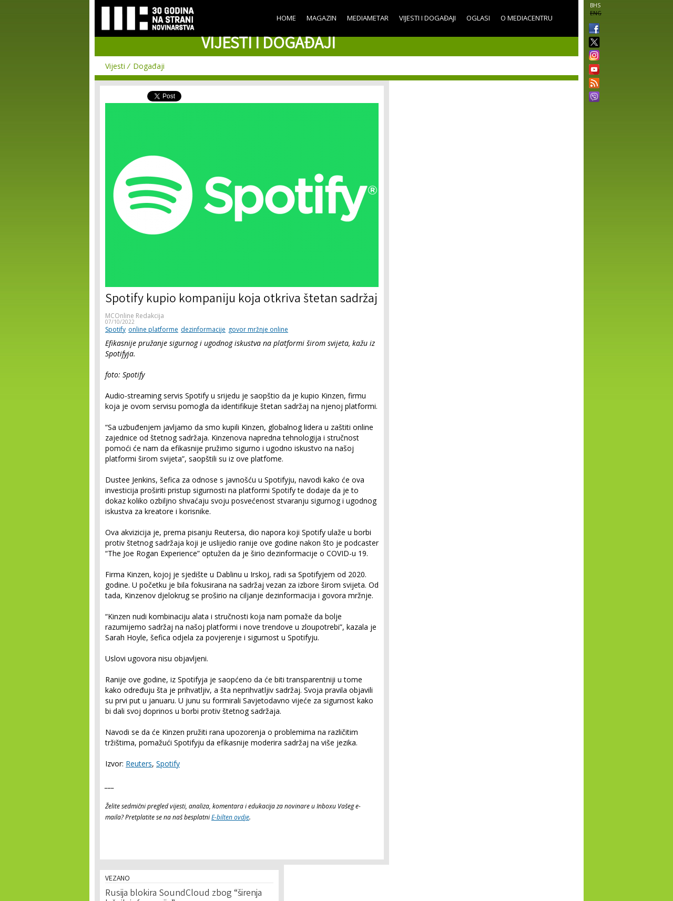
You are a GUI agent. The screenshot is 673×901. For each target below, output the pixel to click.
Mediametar (368, 18)
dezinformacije (203, 329)
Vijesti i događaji (427, 18)
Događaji (149, 66)
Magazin (321, 18)
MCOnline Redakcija (134, 315)
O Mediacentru (527, 18)
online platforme (153, 329)
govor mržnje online (258, 329)
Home (286, 18)
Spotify (115, 329)
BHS (595, 5)
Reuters (139, 764)
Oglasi (478, 18)
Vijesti (115, 66)
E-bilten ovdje (230, 817)
